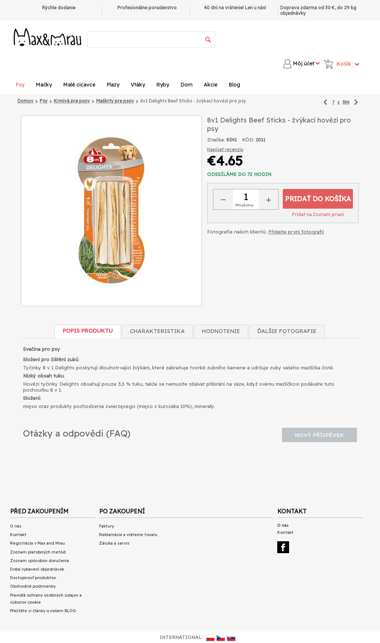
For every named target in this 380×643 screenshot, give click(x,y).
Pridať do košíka (318, 199)
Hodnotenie (221, 330)
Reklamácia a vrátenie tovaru (128, 534)
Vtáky (138, 84)
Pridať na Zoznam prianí (318, 214)
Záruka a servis (114, 543)
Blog (234, 84)
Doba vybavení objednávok (37, 569)
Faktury (106, 526)
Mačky (44, 84)
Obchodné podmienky (33, 586)
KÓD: (248, 140)
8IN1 (231, 140)
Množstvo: (244, 205)
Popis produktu (88, 330)
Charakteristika (157, 330)
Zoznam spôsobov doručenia (39, 560)
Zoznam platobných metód (38, 552)
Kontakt (18, 534)
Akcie (210, 84)
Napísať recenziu (225, 149)
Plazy (113, 84)
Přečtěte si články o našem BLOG (43, 610)
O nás (16, 526)
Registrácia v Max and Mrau (37, 543)
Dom (186, 84)
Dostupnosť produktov (33, 577)
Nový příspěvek (319, 434)
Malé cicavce (79, 84)
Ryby (162, 84)
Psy (20, 84)
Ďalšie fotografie (287, 330)
